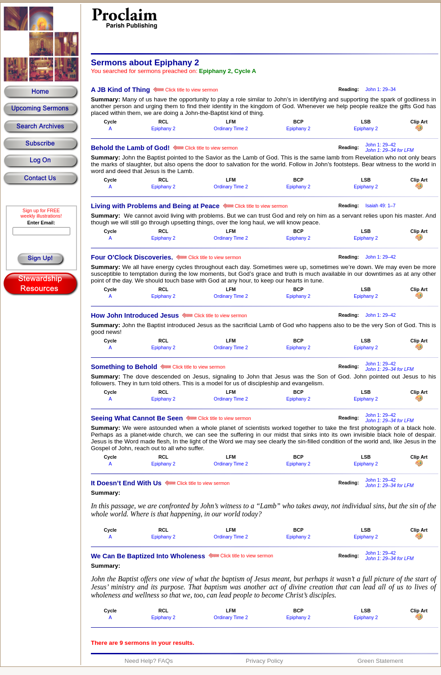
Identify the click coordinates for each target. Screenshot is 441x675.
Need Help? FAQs (149, 660)
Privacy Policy (264, 660)
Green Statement (380, 660)
